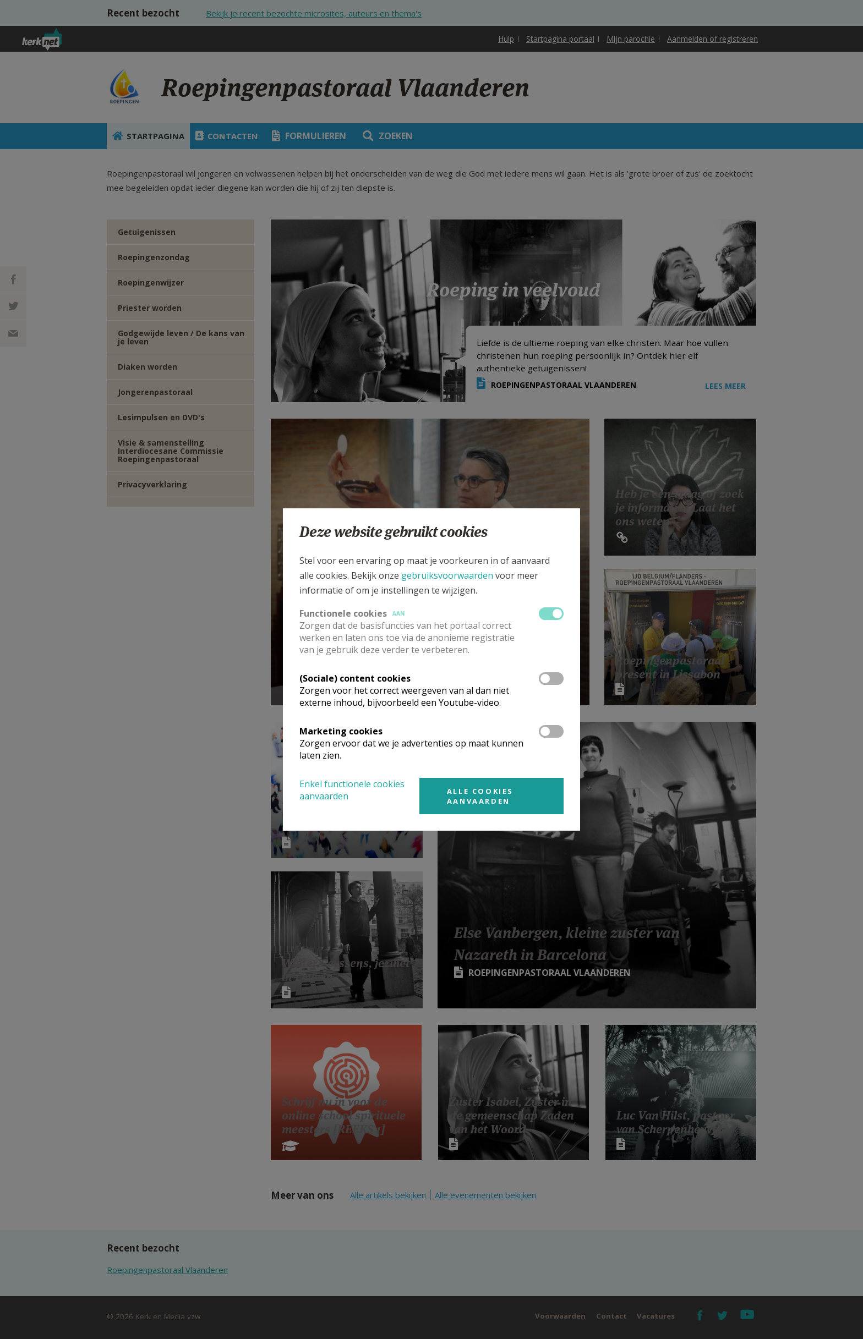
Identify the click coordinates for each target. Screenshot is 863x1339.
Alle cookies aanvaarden (480, 796)
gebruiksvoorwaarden (447, 575)
